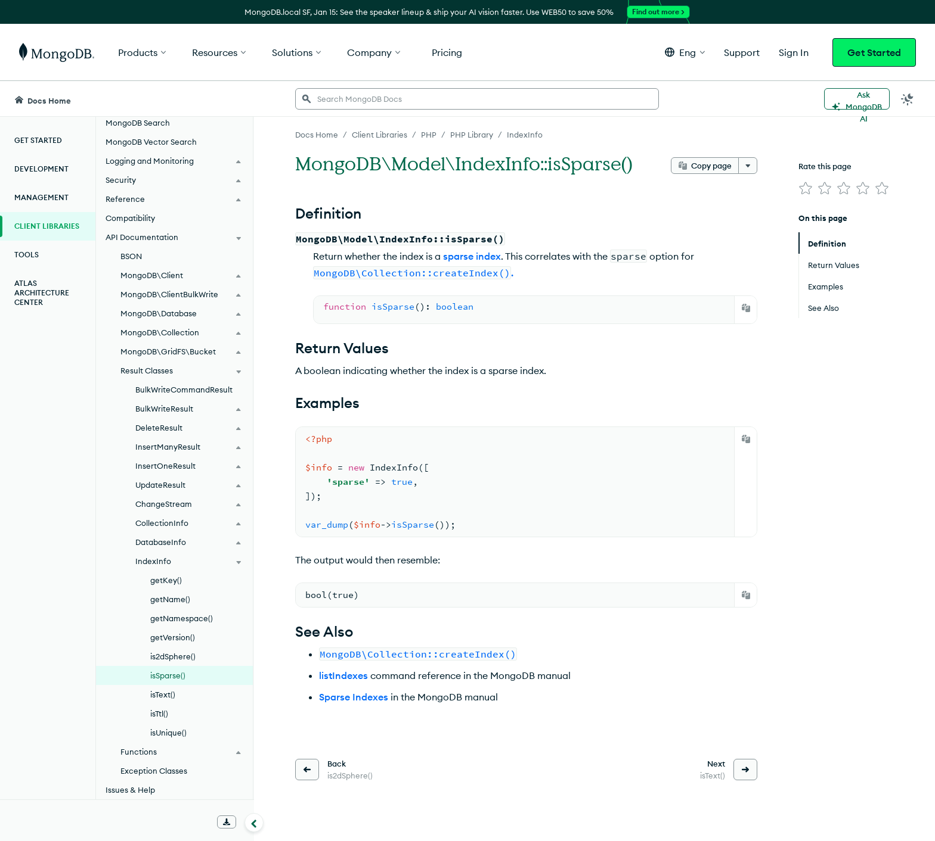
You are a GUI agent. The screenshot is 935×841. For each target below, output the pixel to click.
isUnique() (168, 732)
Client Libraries (46, 226)
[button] (685, 52)
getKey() (166, 580)
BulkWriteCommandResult (184, 389)
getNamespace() (181, 618)
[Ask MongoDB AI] (857, 99)
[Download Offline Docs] (226, 821)
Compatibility (130, 218)
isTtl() (159, 713)
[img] (805, 188)
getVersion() (172, 637)
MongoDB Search (138, 122)
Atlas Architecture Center (41, 293)
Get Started (874, 52)
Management (41, 197)
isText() (162, 694)
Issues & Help (130, 790)
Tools (26, 254)
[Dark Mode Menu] (907, 99)
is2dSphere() (173, 656)
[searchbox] (477, 99)
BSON (131, 256)
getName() (170, 599)
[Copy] (746, 308)
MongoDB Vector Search (151, 142)
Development (41, 168)
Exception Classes (153, 770)
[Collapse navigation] (254, 822)
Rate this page (825, 166)
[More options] (747, 165)
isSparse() (167, 675)
